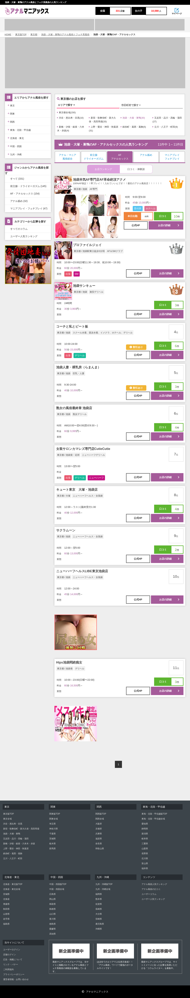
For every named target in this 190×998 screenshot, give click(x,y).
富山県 (145, 863)
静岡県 (145, 828)
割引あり (136, 347)
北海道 (6, 899)
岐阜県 (145, 838)
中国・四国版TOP (57, 884)
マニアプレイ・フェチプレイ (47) (29, 208)
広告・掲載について (12, 959)
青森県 (6, 904)
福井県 (145, 868)
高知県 (52, 934)
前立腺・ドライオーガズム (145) (28, 186)
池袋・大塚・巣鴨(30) (133, 117)
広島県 (52, 894)
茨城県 (52, 838)
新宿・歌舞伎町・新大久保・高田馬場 (21, 828)
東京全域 (7, 819)
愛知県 (145, 824)
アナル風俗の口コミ (151, 889)
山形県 (6, 914)
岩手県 (6, 919)
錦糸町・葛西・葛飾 (12, 853)
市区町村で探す (131, 105)
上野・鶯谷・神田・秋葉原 (16, 848)
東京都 (33, 34)
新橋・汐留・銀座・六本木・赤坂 (19, 843)
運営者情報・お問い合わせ (16, 979)
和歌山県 (99, 848)
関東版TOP (54, 814)
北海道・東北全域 (11, 889)
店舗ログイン (9, 954)
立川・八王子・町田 (12, 858)
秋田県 (6, 909)
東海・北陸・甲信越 (19, 130)
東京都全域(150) (66, 112)
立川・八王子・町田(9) (165, 127)
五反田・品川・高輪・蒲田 (16, 838)
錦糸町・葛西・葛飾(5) (133, 127)
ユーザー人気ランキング (23, 236)
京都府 (98, 828)
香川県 (52, 919)
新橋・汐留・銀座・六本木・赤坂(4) (70, 129)
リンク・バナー (10, 964)
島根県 (52, 909)
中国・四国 (15, 146)
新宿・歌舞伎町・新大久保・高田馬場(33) (102, 119)
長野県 (145, 853)
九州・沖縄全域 (102, 889)
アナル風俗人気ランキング (154, 884)
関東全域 (53, 819)
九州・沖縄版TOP (103, 884)
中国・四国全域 (56, 889)
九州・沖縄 (15, 154)
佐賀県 (98, 904)
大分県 (98, 914)
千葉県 (52, 833)
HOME (8, 34)
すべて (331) (17, 178)
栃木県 (52, 843)
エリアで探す (66, 105)
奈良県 (98, 843)
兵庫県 (98, 833)
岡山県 (52, 899)
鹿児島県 (99, 924)
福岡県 (98, 894)
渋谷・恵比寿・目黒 (12, 824)
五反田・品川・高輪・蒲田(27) (167, 119)
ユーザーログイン (11, 949)
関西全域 (99, 819)
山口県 (52, 914)
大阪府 (98, 824)
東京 (11, 105)
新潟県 (145, 833)
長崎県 (98, 909)
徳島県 (52, 924)
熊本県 (98, 899)
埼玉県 (52, 824)
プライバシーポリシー (13, 974)
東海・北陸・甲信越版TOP (154, 814)
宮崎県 (98, 919)
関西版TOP (100, 814)
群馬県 (52, 848)
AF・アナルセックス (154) (25, 193)
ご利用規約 (8, 969)
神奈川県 (53, 828)
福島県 (6, 924)
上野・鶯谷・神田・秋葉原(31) (103, 129)
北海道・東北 (16, 138)
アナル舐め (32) (19, 201)
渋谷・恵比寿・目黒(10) (70, 117)
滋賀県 (98, 838)
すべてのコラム (19, 228)
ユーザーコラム (149, 894)
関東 (11, 113)
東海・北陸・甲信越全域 (153, 819)
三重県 (145, 843)
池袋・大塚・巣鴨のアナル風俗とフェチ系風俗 (65, 34)
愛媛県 (52, 929)
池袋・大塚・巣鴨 (11, 833)
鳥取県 (52, 904)
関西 (11, 121)
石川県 (145, 858)
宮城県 (6, 894)
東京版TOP (21, 34)
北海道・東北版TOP (12, 884)
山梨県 (145, 848)
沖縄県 (98, 929)
